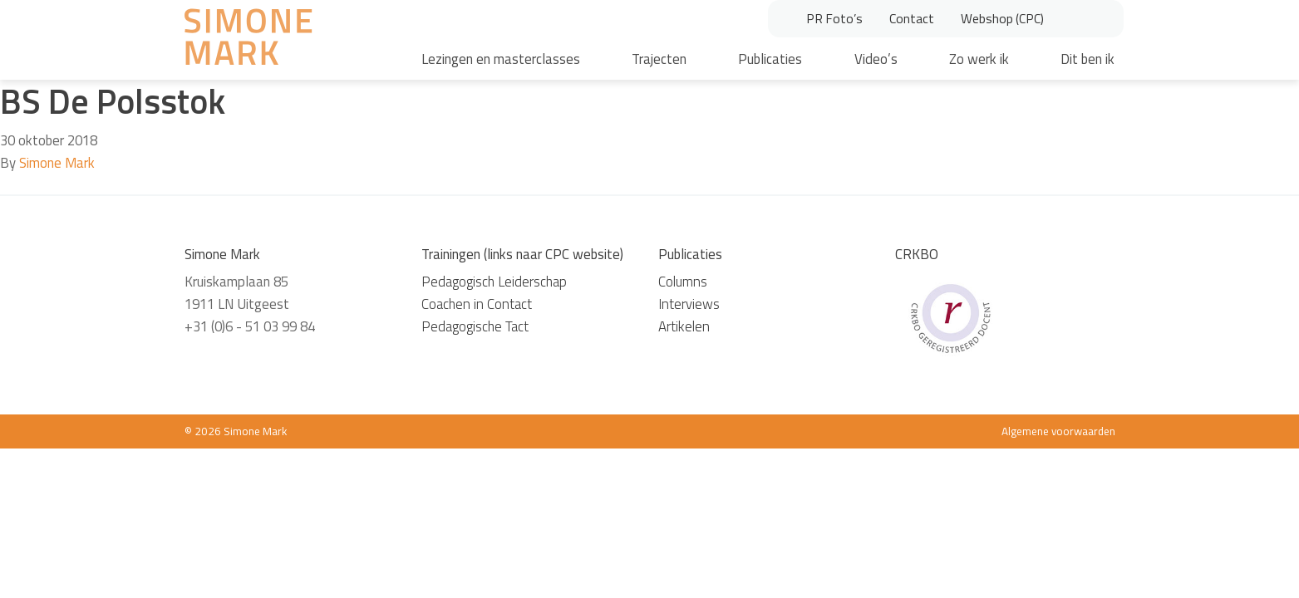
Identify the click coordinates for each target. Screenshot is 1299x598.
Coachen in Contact (476, 304)
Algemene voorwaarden (1058, 431)
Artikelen (684, 326)
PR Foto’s (834, 18)
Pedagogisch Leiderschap (494, 281)
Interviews (689, 304)
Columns (682, 281)
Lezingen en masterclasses (500, 59)
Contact (911, 18)
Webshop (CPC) (1002, 18)
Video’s (876, 59)
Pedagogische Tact (475, 326)
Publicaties (770, 59)
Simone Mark (57, 163)
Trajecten (659, 59)
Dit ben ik (1087, 59)
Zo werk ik (979, 59)
